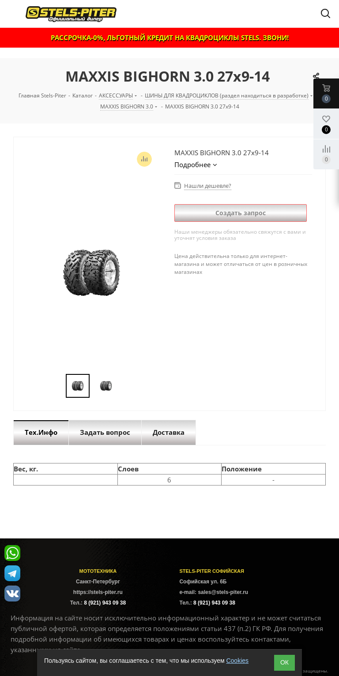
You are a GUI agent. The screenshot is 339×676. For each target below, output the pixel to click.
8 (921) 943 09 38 (105, 603)
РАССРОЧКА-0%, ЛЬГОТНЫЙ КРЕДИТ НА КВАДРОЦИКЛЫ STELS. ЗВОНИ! (170, 37)
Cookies (237, 660)
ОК (284, 662)
